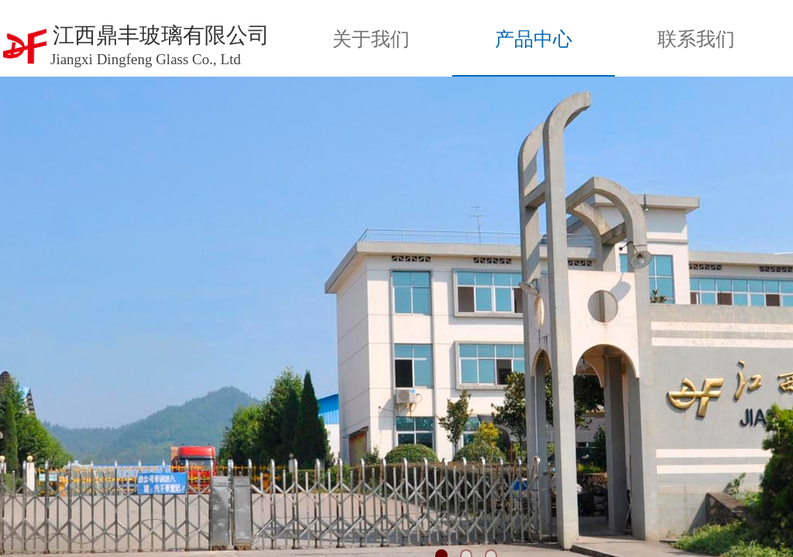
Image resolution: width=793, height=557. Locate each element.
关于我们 (371, 39)
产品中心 (533, 39)
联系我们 (696, 39)
